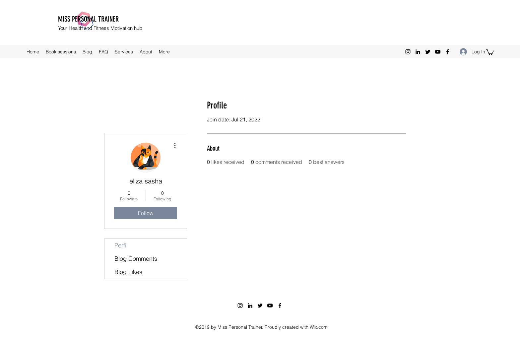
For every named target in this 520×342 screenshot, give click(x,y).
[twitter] (427, 51)
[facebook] (447, 51)
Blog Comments (135, 258)
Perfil (121, 245)
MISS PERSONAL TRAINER (88, 19)
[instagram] (408, 51)
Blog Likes (128, 272)
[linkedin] (418, 51)
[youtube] (437, 51)
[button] (490, 51)
